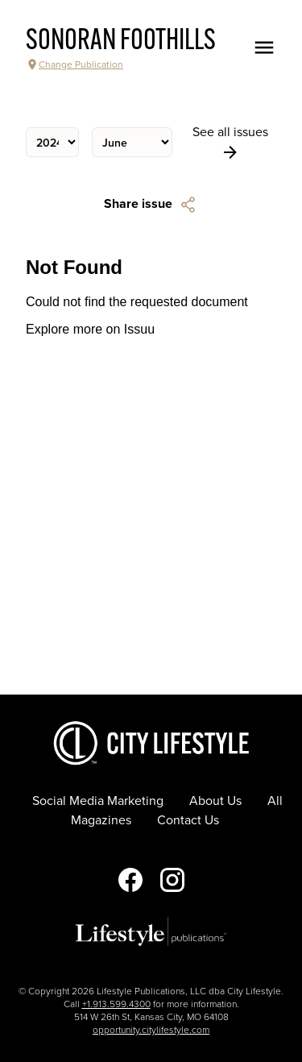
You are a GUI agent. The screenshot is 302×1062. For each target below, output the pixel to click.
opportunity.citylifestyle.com (151, 1029)
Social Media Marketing (97, 801)
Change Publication (74, 64)
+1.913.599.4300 (116, 1004)
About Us (215, 801)
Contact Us (188, 820)
